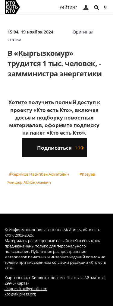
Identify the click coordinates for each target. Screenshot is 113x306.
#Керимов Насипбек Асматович (39, 174)
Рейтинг (68, 7)
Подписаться (60, 147)
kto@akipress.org (20, 294)
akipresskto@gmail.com (26, 288)
